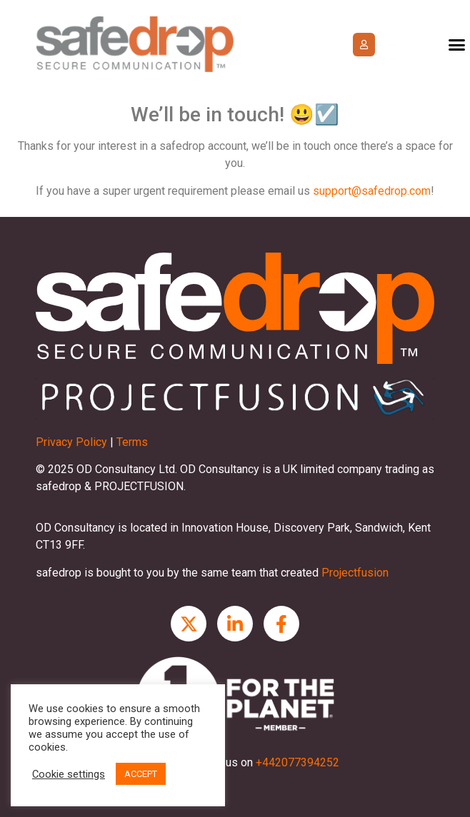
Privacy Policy (71, 442)
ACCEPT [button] (140, 773)
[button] (364, 44)
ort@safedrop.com (384, 191)
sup (322, 191)
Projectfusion (355, 572)
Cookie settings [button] (68, 774)
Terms (132, 442)
